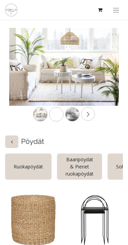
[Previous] (17, 78)
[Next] (110, 78)
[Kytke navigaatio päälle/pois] (116, 10)
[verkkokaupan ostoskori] (100, 10)
